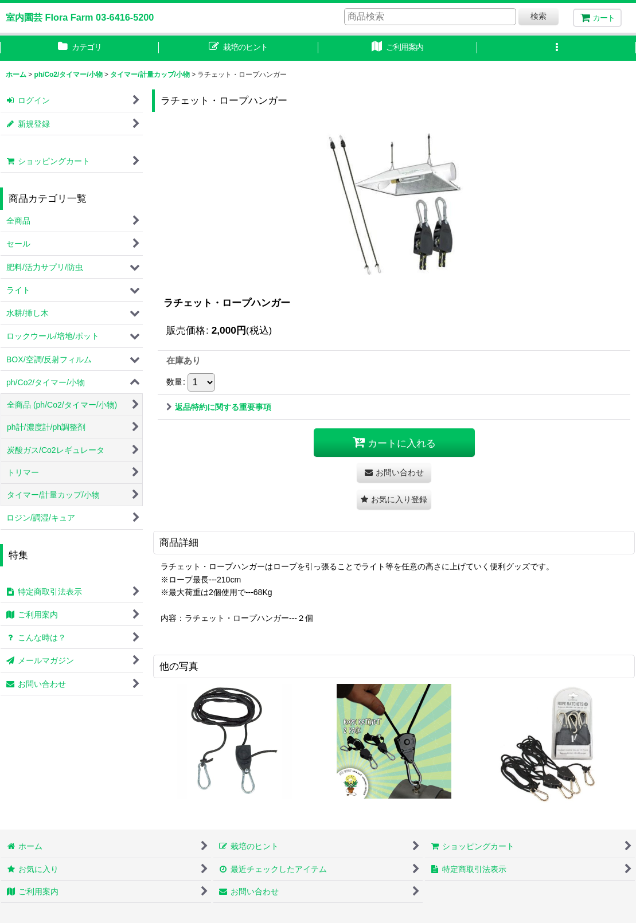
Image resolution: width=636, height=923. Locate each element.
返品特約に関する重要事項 (218, 407)
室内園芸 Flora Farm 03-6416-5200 (80, 17)
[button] (556, 48)
